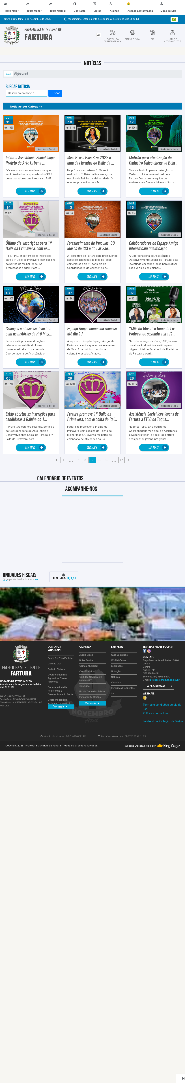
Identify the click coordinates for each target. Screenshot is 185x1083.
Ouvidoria (116, 682)
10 (99, 459)
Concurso (84, 686)
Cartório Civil (54, 664)
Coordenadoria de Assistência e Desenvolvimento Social (60, 691)
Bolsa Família (86, 660)
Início (8, 74)
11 (107, 459)
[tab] (98, 35)
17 (121, 459)
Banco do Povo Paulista (60, 658)
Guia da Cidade (119, 655)
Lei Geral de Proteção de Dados (163, 721)
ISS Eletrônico (118, 660)
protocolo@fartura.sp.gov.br (164, 680)
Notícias (115, 677)
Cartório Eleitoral (56, 669)
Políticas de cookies (155, 713)
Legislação (117, 666)
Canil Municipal (87, 671)
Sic (112, 693)
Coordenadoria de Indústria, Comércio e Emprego (59, 703)
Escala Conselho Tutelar (92, 691)
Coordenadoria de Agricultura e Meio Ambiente (57, 678)
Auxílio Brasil (86, 655)
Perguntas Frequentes (123, 688)
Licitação (116, 671)
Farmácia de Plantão (90, 697)
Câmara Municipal (88, 666)
